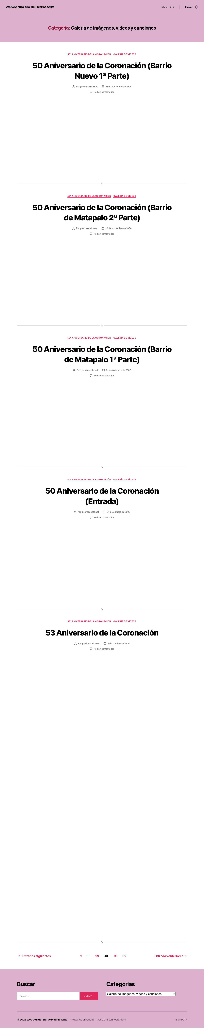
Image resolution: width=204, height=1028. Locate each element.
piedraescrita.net (88, 86)
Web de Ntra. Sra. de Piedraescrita (32, 7)
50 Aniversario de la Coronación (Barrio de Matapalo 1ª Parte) (102, 354)
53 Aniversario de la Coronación (102, 633)
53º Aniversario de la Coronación (89, 622)
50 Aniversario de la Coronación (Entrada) (102, 496)
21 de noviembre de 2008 (118, 86)
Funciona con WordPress (114, 1020)
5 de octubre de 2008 (118, 644)
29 (95, 956)
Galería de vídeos (125, 54)
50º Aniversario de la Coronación (89, 54)
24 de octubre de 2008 (119, 512)
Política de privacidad (84, 1020)
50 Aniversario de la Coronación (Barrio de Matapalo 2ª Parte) (102, 212)
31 (115, 956)
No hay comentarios (104, 92)
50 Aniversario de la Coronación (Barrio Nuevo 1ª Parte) (102, 70)
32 (124, 956)
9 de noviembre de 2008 (119, 370)
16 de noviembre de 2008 (118, 228)
